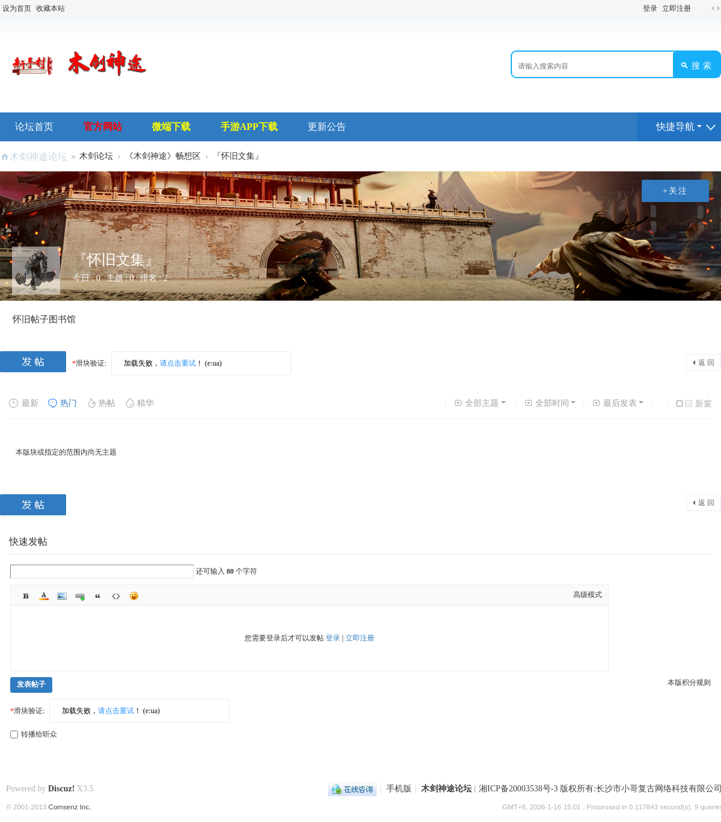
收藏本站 (50, 8)
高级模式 (587, 594)
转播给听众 (33, 734)
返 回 (706, 362)
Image (62, 596)
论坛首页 (34, 126)
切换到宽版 (715, 8)
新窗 (698, 403)
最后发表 (614, 403)
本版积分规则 (689, 682)
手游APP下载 (249, 126)
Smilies (134, 596)
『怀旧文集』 (238, 156)
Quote (98, 596)
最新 (23, 403)
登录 (650, 8)
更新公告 (327, 126)
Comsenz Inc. (70, 807)
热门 (62, 403)
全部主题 (476, 403)
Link (80, 596)
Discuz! (61, 788)
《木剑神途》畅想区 (163, 156)
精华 (139, 403)
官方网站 (103, 126)
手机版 (399, 788)
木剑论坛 (96, 156)
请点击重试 (178, 363)
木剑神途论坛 (38, 156)
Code (116, 596)
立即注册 (676, 8)
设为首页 (16, 8)
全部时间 (546, 403)
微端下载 (171, 126)
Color (44, 596)
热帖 (100, 403)
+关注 (675, 190)
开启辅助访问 (699, 8)
